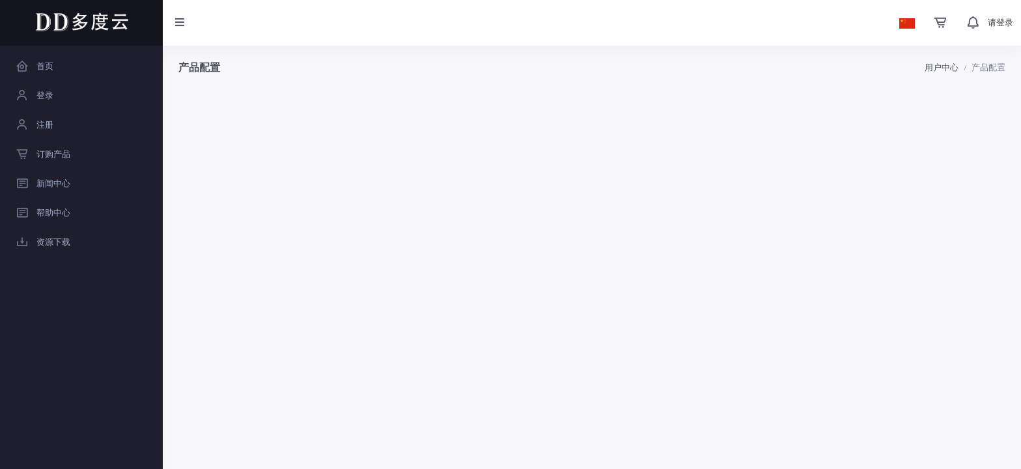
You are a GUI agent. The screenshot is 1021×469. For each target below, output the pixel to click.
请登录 (1000, 22)
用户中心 (941, 67)
